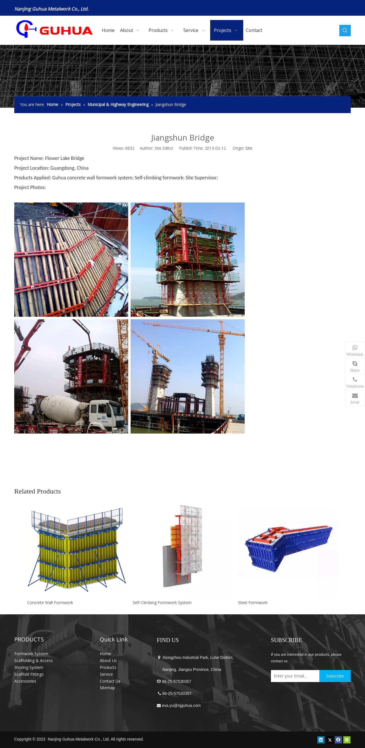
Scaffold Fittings (29, 674)
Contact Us (110, 681)
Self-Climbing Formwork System (162, 602)
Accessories (25, 681)
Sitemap (107, 687)
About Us (108, 660)
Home (105, 653)
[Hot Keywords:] (345, 30)
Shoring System (28, 667)
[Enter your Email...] (294, 676)
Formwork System (31, 653)
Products (108, 667)
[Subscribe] (335, 676)
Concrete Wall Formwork (50, 602)
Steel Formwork (252, 602)
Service (106, 674)
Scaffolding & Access (33, 660)
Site (249, 148)
